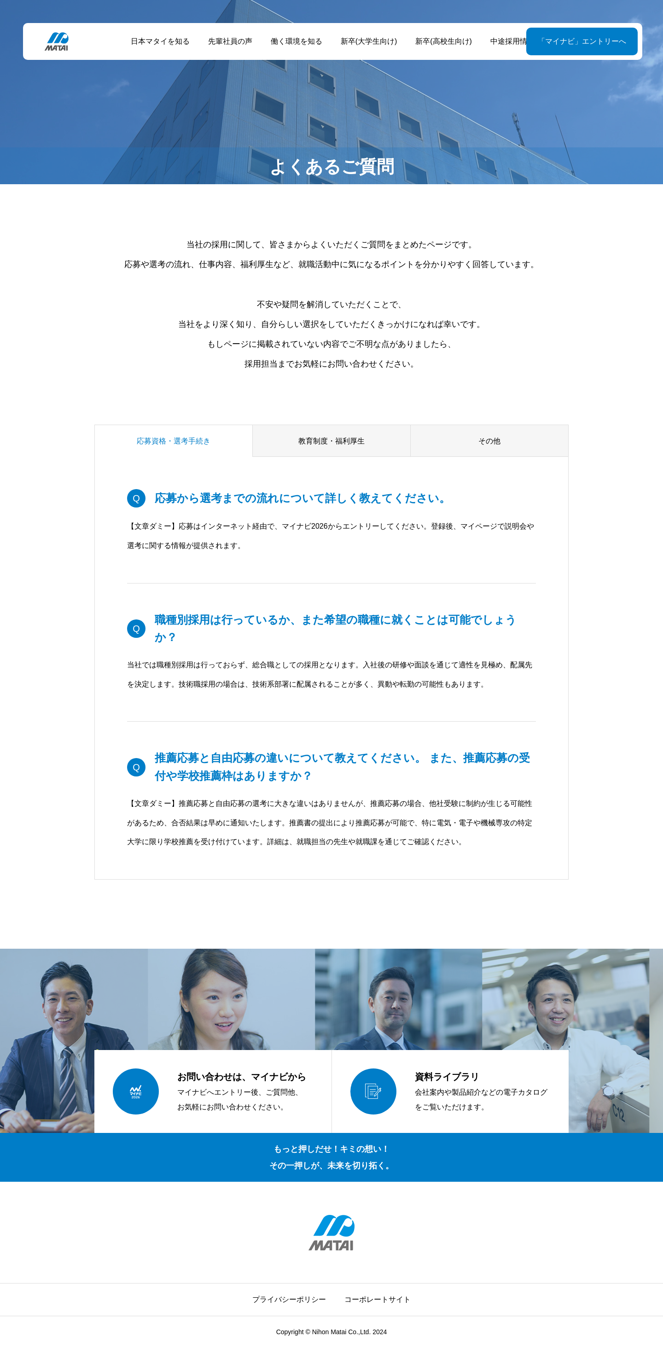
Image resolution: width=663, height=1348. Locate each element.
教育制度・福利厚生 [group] (331, 441)
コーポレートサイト (377, 1299)
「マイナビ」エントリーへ (579, 41)
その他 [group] (489, 441)
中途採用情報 (511, 41)
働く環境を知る (295, 41)
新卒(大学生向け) (367, 41)
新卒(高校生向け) (442, 41)
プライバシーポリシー (289, 1299)
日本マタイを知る (158, 41)
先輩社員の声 (229, 41)
